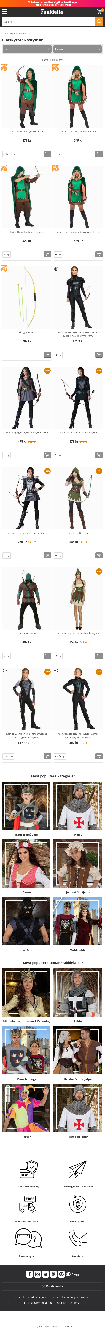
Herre (78, 834)
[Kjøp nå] (47, 154)
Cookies (62, 1302)
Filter (8, 48)
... (3, 33)
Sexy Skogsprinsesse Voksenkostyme (78, 633)
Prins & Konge (26, 1079)
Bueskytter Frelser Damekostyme (78, 432)
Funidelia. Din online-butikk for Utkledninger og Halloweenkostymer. (52, 11)
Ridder (78, 1021)
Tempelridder (78, 1136)
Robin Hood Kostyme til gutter (27, 131)
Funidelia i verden (26, 1297)
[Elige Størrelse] (9, 154)
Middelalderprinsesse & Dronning (26, 1021)
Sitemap (76, 1302)
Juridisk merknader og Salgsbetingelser (66, 1297)
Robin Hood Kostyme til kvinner (78, 131)
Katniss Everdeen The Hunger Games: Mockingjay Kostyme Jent (78, 735)
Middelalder (78, 950)
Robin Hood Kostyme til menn (27, 232)
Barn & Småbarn (26, 834)
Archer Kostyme (27, 633)
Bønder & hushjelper (78, 1079)
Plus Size (27, 950)
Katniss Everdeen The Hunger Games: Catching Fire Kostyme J (26, 735)
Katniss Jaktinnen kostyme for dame (27, 533)
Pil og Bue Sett (27, 332)
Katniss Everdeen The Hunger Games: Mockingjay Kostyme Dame (78, 334)
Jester (27, 1136)
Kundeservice (52, 1286)
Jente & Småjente (78, 892)
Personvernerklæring (39, 1302)
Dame (27, 892)
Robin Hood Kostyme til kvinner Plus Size (78, 232)
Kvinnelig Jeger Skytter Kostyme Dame (27, 432)
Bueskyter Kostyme (78, 533)
